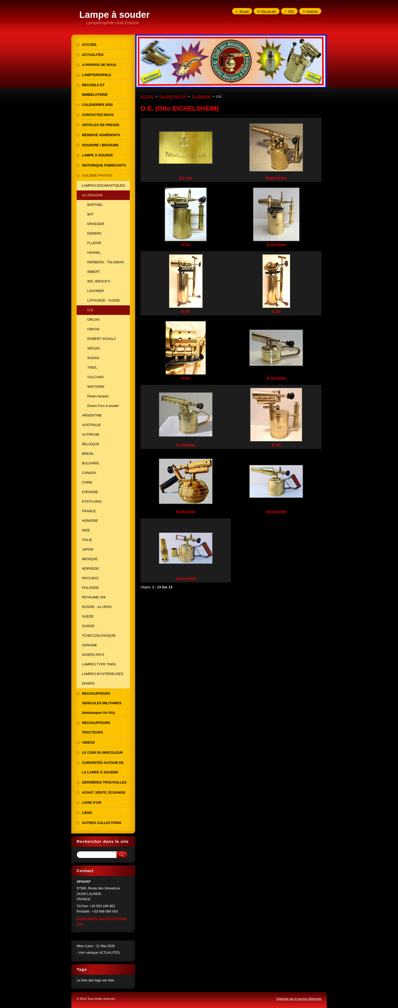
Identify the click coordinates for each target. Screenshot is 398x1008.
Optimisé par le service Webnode (298, 998)
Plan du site (268, 11)
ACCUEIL (147, 96)
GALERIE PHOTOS (172, 96)
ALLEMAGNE (201, 96)
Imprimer (312, 11)
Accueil (244, 11)
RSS (291, 11)
